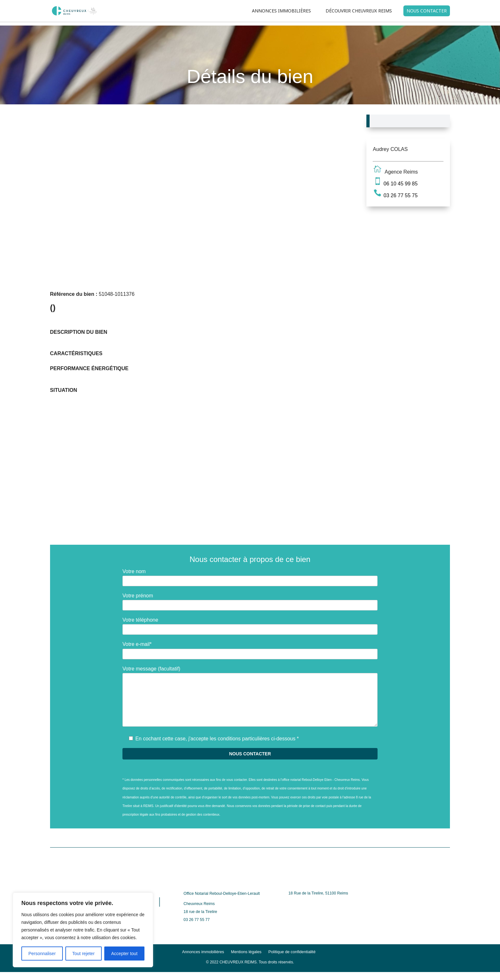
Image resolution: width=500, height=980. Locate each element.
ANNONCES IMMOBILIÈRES (281, 11)
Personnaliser (42, 953)
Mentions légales (246, 952)
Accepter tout (124, 953)
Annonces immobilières (203, 952)
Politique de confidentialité (291, 952)
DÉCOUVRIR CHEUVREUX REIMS (359, 11)
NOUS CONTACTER (427, 11)
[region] (83, 930)
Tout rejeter (83, 953)
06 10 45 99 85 (401, 183)
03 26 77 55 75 (401, 195)
